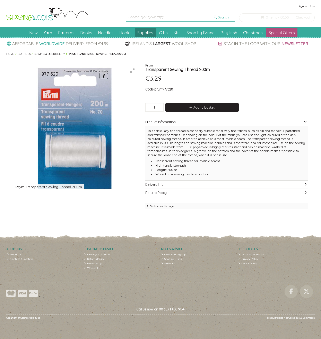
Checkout (303, 17)
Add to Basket (202, 107)
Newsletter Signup (173, 254)
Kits (177, 32)
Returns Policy (94, 258)
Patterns (66, 32)
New (33, 32)
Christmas (253, 32)
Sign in (302, 6)
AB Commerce (307, 317)
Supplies (145, 32)
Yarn (48, 32)
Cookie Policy (247, 263)
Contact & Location (20, 258)
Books (86, 32)
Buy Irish (229, 32)
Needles (105, 32)
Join (312, 6)
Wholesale (91, 267)
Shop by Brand (200, 32)
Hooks (125, 32)
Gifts (163, 32)
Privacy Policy (248, 258)
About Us (14, 254)
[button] (132, 70)
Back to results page (162, 206)
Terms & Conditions (251, 254)
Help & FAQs (93, 263)
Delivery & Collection (97, 254)
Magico (279, 317)
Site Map (168, 263)
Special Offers (282, 32)
